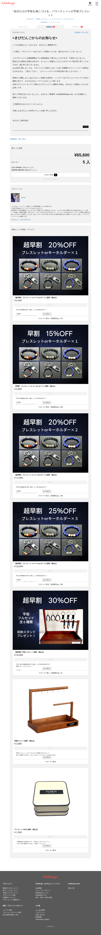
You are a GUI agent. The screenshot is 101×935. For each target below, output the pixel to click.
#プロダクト (31, 19)
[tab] (50, 27)
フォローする (50, 175)
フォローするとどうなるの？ (50, 179)
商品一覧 (71, 888)
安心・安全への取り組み (43, 897)
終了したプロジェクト (10, 890)
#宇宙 (38, 19)
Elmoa (45, 22)
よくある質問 (40, 910)
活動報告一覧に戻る (82, 32)
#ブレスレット (46, 19)
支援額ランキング (9, 897)
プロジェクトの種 (9, 895)
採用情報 (38, 917)
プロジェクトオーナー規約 (12, 912)
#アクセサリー (69, 19)
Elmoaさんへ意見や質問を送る (21, 219)
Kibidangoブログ (41, 895)
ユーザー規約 (7, 910)
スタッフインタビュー (43, 890)
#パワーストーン (58, 19)
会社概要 (38, 888)
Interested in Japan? (42, 919)
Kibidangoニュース (42, 893)
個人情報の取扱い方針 (10, 915)
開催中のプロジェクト (10, 888)
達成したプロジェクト (10, 893)
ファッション (55, 22)
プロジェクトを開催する (11, 900)
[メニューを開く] (96, 4)
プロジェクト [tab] (23, 27)
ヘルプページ (40, 912)
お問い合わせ (40, 915)
